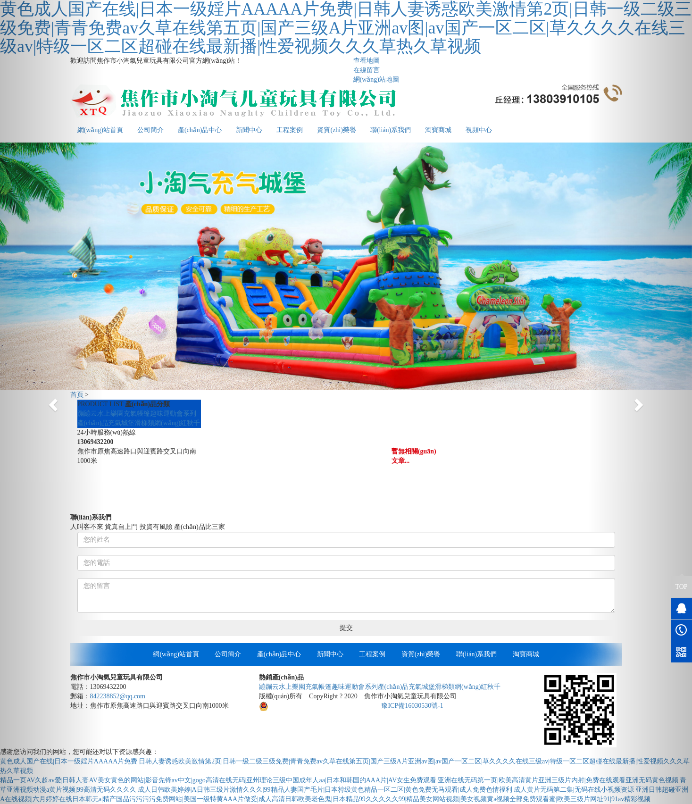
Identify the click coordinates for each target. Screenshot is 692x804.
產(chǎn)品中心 (200, 130)
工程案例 (289, 130)
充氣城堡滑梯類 (131, 423)
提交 (346, 627)
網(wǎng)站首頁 (176, 654)
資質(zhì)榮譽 (336, 130)
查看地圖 (366, 60)
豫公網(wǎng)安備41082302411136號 (316, 705)
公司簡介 (150, 130)
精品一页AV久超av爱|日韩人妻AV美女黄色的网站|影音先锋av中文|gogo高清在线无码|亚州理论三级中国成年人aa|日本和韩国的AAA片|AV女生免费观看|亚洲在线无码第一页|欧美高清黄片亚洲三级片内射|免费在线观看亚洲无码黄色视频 (339, 780)
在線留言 (366, 70)
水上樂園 (110, 413)
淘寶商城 (438, 130)
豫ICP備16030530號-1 (412, 705)
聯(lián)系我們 (390, 130)
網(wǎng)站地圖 (376, 79)
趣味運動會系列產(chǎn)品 (370, 686)
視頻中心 (479, 130)
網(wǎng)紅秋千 (177, 423)
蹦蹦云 (87, 413)
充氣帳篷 (137, 413)
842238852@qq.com (118, 696)
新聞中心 (249, 130)
